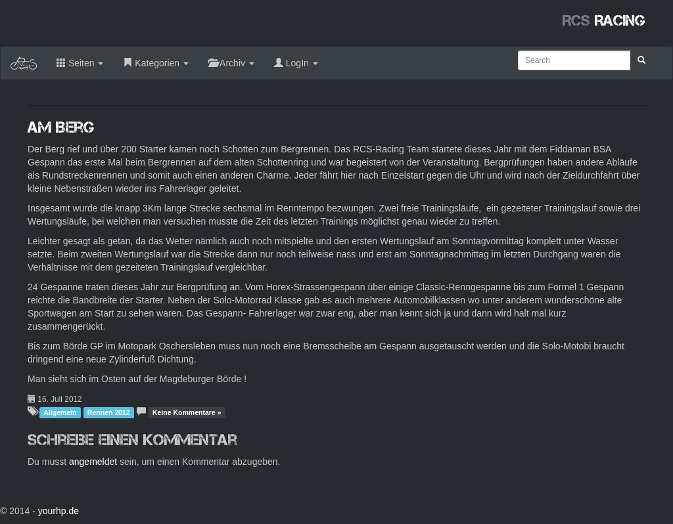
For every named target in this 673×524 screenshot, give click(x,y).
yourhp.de (58, 511)
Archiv (231, 63)
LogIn (296, 63)
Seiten (80, 63)
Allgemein (59, 412)
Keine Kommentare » (186, 412)
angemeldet (93, 461)
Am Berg (61, 127)
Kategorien (156, 63)
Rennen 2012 (108, 412)
